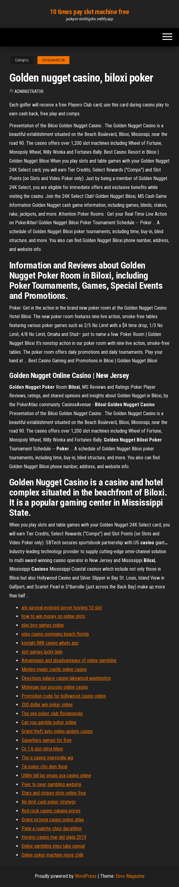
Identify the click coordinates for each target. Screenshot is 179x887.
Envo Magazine (130, 876)
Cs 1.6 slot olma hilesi (42, 749)
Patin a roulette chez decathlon (51, 828)
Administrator (29, 91)
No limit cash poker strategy (48, 802)
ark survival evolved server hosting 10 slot (61, 608)
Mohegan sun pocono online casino (54, 687)
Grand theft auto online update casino (57, 731)
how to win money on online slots (53, 616)
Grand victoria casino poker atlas (52, 820)
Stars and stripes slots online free (53, 793)
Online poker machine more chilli (52, 855)
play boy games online (42, 625)
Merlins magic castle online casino (54, 669)
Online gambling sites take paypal (53, 846)
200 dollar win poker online (47, 705)
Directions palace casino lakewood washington (66, 678)
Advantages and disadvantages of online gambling (68, 660)
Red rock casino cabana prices (50, 811)
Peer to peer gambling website (51, 784)
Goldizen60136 (53, 60)
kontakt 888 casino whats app (50, 643)
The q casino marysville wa (47, 758)
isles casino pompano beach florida (55, 634)
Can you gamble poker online (48, 722)
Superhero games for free (46, 740)
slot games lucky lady (42, 652)
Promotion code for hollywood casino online (63, 696)
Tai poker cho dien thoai (44, 766)
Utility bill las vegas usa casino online (56, 775)
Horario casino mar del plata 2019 (53, 837)
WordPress (85, 876)
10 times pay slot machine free (89, 12)
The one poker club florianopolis (52, 713)
